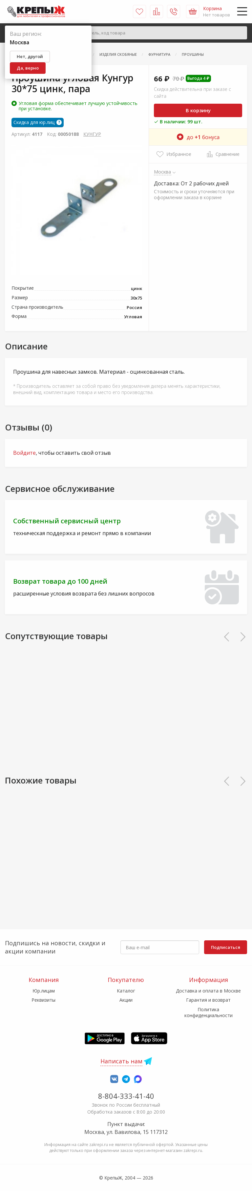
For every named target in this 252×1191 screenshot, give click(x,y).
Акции (126, 1000)
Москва (162, 171)
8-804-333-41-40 (126, 1096)
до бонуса (198, 137)
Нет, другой (30, 56)
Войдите (24, 452)
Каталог (126, 991)
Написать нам (121, 1061)
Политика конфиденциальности (208, 1012)
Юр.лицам (43, 991)
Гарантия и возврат (208, 1000)
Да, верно (28, 68)
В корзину (198, 110)
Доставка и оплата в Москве (208, 991)
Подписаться (225, 947)
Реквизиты (43, 1000)
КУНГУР (92, 134)
